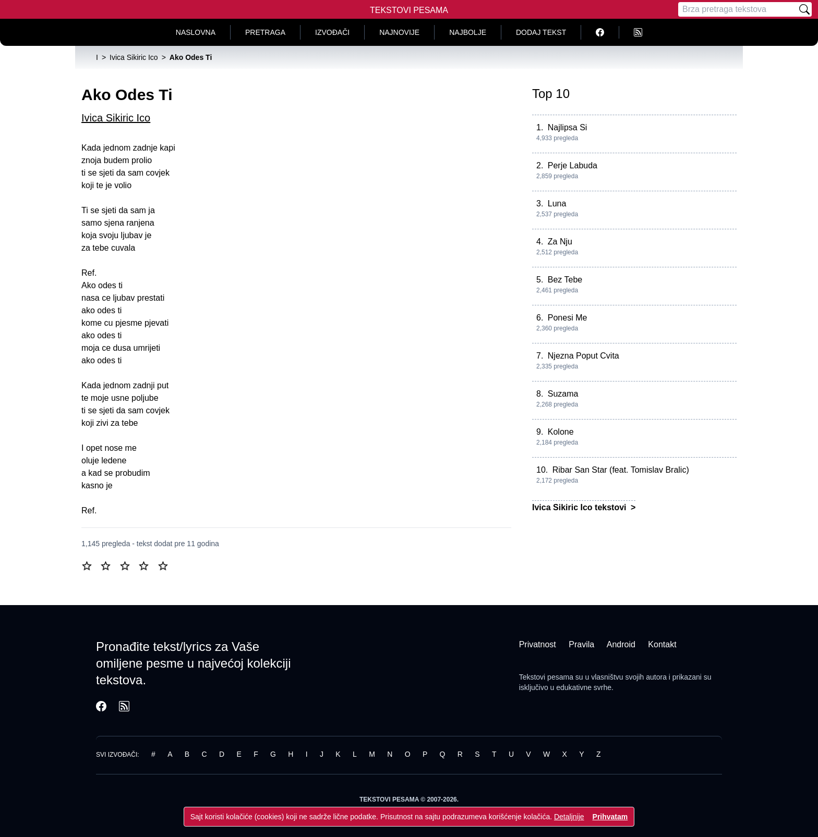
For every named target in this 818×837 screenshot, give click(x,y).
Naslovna (195, 32)
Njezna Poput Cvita (583, 355)
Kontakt (662, 644)
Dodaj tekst (541, 32)
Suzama (563, 393)
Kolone (561, 431)
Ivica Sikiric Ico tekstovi (580, 507)
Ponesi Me (567, 317)
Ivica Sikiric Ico (115, 118)
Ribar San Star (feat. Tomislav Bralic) (620, 469)
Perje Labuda (572, 165)
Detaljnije (569, 817)
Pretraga (265, 32)
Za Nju (560, 241)
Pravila (581, 644)
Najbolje (467, 32)
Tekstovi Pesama (409, 10)
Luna (557, 203)
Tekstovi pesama (546, 677)
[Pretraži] (804, 9)
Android (621, 644)
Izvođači (332, 32)
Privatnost (537, 644)
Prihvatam (610, 817)
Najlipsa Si (567, 127)
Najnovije (399, 32)
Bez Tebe (565, 279)
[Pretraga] (737, 9)
